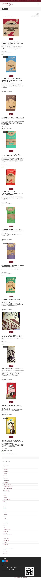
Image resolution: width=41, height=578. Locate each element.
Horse (10, 52)
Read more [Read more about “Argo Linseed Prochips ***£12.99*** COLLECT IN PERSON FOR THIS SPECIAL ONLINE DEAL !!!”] (11, 365)
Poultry (4, 527)
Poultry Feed (6, 531)
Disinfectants (5, 475)
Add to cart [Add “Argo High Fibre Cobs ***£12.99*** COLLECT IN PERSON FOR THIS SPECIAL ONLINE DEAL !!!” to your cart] (11, 332)
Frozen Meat (6, 482)
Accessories (5, 463)
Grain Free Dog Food (7, 484)
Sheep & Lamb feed (7, 499)
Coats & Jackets (6, 538)
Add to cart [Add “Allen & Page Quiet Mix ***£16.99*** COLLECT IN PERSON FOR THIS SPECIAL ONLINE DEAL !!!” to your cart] (11, 226)
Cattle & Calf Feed (7, 491)
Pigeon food (5, 525)
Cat (3, 467)
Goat (4, 493)
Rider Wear (5, 533)
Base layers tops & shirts (8, 534)
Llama (5, 495)
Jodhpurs (5, 542)
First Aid (5, 508)
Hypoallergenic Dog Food (8, 486)
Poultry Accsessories (7, 529)
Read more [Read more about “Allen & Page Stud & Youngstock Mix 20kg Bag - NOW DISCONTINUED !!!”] (11, 262)
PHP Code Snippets (16, 577)
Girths (5, 516)
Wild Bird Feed (5, 553)
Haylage (5, 512)
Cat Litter (5, 473)
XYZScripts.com (25, 577)
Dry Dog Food (6, 480)
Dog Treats (5, 478)
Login (38, 0)
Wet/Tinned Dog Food (8, 488)
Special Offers (5, 551)
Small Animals (5, 544)
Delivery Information (5, 565)
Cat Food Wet (6, 471)
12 (10, 453)
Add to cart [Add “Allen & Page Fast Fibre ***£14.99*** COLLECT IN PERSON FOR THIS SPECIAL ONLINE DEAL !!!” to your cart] (11, 114)
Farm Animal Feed (6, 490)
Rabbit (5, 549)
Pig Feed (5, 497)
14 (14, 453)
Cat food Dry (6, 469)
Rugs (5, 518)
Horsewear (5, 514)
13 (12, 453)
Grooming (5, 510)
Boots (5, 536)
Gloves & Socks (6, 540)
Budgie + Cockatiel (6, 465)
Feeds (8, 52)
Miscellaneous (5, 523)
